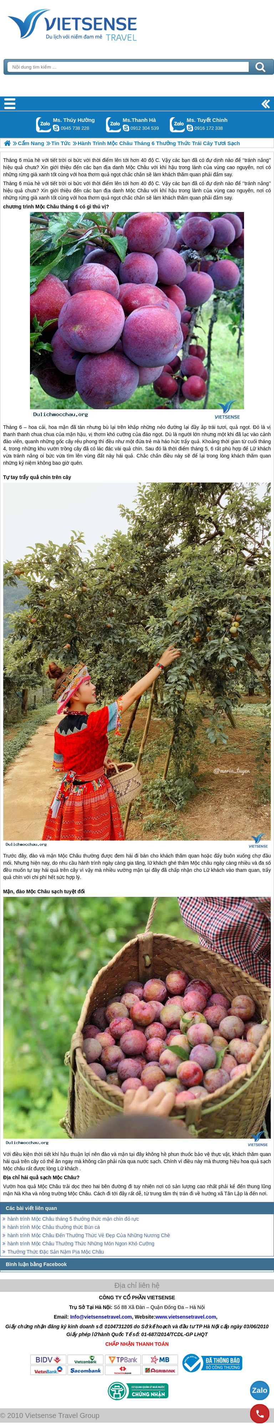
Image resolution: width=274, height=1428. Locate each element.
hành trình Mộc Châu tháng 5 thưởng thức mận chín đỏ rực (73, 1219)
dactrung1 (56, 128)
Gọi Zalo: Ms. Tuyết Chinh (177, 125)
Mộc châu (201, 863)
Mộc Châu (137, 190)
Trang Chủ (90, 23)
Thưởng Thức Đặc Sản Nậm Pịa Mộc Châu (55, 1252)
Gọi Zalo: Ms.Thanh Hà (114, 125)
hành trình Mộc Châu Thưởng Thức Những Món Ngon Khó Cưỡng (80, 1243)
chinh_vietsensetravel (189, 128)
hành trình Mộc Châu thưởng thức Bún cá (53, 1227)
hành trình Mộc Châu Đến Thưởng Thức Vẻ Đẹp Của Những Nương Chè (88, 1235)
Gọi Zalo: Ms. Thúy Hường (44, 125)
